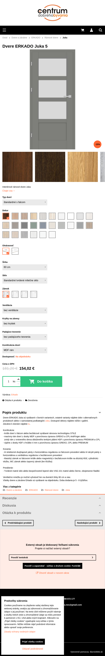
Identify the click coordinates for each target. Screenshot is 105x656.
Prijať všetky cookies (32, 641)
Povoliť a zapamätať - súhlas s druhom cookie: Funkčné (52, 566)
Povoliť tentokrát (19, 557)
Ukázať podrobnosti (32, 648)
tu (29, 424)
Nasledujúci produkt (89, 523)
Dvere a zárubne (14, 490)
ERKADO (33, 490)
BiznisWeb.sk (96, 652)
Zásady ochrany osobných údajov (19, 631)
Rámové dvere (51, 490)
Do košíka (45, 381)
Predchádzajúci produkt (18, 523)
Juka (47, 421)
